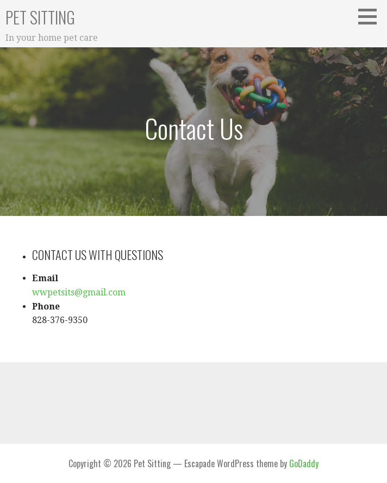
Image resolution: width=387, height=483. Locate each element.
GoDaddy (304, 463)
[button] (371, 16)
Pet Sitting (40, 17)
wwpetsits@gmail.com (79, 292)
